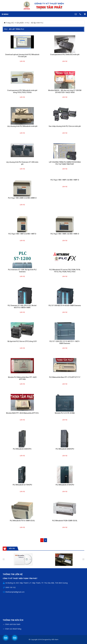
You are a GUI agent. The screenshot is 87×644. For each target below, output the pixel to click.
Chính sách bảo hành (12, 624)
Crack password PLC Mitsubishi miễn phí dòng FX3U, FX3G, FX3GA (22, 91)
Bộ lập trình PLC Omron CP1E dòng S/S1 (22, 341)
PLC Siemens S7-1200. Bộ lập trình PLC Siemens (22, 271)
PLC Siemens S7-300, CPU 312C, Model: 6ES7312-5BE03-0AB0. (22, 306)
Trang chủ (9, 22)
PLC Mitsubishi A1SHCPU (65, 485)
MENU (5, 14)
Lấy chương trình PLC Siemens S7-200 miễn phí (22, 163)
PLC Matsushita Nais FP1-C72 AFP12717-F (64, 377)
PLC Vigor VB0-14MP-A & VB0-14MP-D (65, 180)
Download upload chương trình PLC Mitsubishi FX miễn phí (22, 55)
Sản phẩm (20, 22)
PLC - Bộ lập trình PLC (14, 29)
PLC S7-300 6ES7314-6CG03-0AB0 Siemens (65, 305)
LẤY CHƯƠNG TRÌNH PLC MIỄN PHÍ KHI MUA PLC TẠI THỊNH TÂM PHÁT (65, 163)
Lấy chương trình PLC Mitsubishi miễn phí (22, 126)
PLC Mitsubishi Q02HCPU (65, 449)
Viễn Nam (54, 639)
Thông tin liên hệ (13, 574)
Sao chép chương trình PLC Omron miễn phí (65, 126)
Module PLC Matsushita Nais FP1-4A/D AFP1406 (22, 378)
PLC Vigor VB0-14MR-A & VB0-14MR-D (65, 234)
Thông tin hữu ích (13, 620)
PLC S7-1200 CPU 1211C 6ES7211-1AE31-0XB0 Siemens (65, 342)
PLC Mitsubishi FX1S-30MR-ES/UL (22, 521)
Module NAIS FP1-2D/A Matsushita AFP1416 (22, 413)
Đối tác (12, 548)
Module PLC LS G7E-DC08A (65, 413)
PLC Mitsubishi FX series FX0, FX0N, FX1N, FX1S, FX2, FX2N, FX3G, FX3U (64, 271)
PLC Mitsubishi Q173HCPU (22, 485)
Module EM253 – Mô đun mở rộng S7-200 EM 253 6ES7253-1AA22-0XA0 (64, 91)
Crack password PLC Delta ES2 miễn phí (64, 54)
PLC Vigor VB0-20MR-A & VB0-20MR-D (22, 198)
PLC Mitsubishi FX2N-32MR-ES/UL (64, 521)
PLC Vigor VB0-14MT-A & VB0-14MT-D (22, 234)
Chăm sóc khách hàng (13, 629)
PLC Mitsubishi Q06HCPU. (22, 449)
